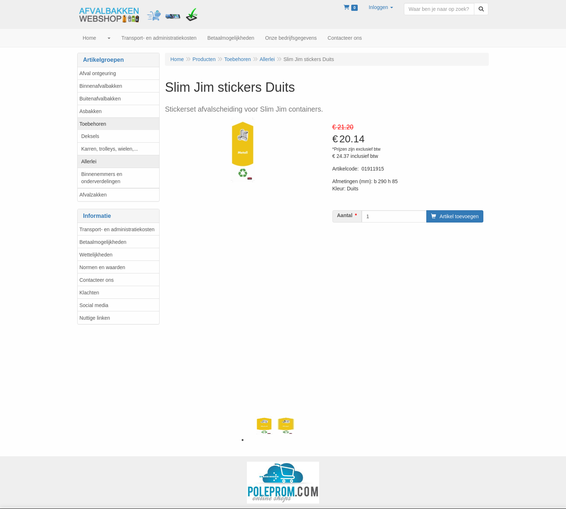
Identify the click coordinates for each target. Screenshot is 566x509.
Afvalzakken (92, 195)
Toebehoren (92, 124)
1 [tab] (242, 440)
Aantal (345, 215)
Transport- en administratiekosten (116, 229)
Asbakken (90, 111)
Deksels (90, 136)
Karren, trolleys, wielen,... (109, 149)
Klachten (89, 293)
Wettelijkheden (96, 255)
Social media (93, 305)
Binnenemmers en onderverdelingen (101, 177)
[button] (381, 7)
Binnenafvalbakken (100, 86)
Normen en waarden (102, 267)
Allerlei (88, 161)
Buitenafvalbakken (100, 99)
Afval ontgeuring (97, 73)
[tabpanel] (264, 426)
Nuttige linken (94, 318)
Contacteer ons (96, 280)
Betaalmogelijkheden (102, 242)
